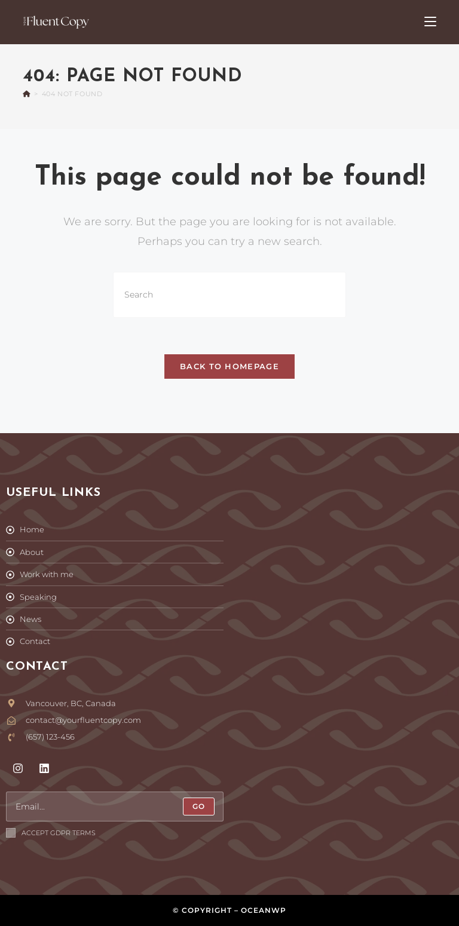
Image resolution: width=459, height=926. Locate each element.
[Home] (26, 94)
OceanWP (263, 910)
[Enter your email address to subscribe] (115, 806)
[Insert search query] (229, 295)
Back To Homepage (229, 366)
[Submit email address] (199, 806)
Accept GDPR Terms (51, 833)
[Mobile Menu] (430, 22)
